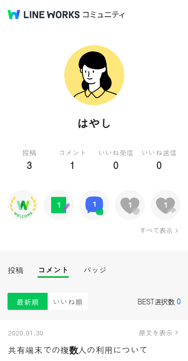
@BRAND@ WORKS (44, 14)
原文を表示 (156, 332)
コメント (53, 270)
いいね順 (68, 301)
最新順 (28, 301)
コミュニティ (104, 15)
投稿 (15, 270)
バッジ (95, 270)
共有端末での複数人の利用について (78, 349)
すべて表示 (155, 230)
